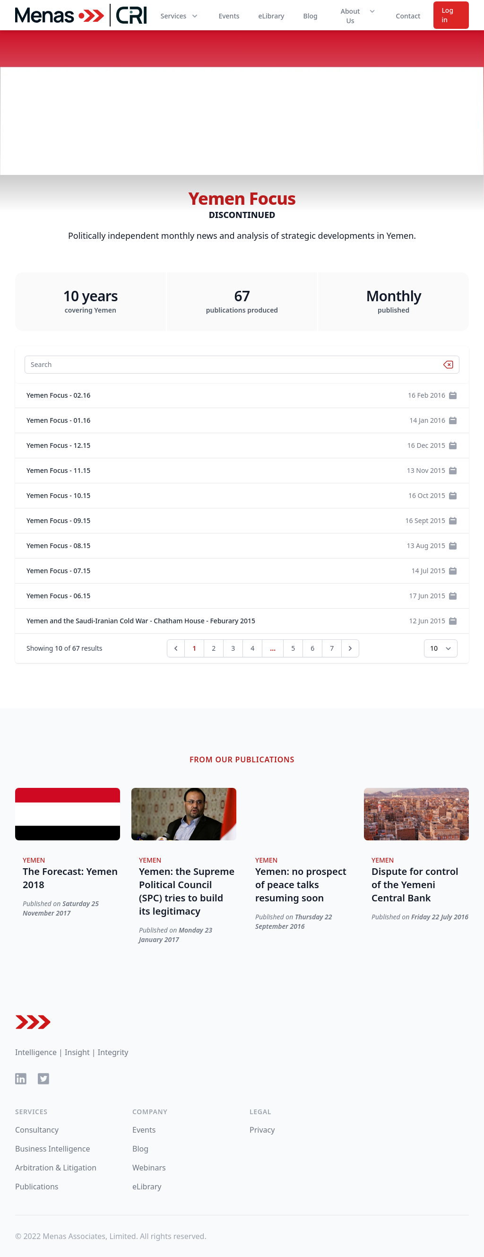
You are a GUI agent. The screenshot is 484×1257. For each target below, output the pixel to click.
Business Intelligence (52, 1149)
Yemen (34, 859)
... (273, 648)
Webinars (149, 1167)
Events (228, 15)
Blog (310, 15)
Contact (408, 15)
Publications (36, 1186)
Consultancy (37, 1130)
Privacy (262, 1130)
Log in (447, 15)
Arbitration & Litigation (55, 1167)
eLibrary (272, 15)
